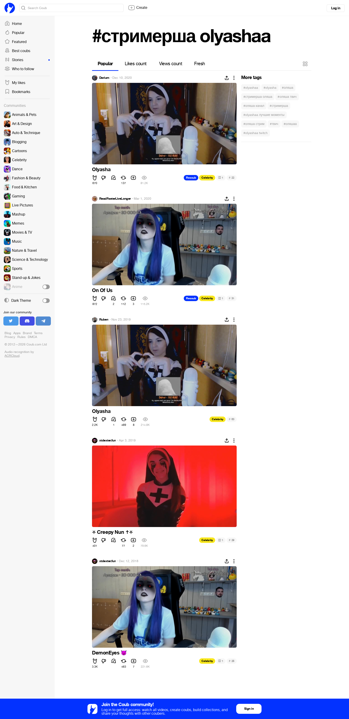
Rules (21, 337)
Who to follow (19, 69)
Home (13, 24)
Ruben (103, 319)
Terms (38, 333)
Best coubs (17, 51)
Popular (14, 33)
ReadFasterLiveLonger (115, 198)
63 (231, 419)
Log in (335, 8)
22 (231, 177)
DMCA (32, 337)
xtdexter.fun (107, 440)
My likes (15, 83)
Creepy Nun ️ (112, 532)
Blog (8, 333)
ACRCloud (12, 356)
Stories (27, 60)
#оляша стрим (253, 124)
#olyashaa (250, 88)
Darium (104, 77)
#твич (274, 124)
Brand (27, 333)
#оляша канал (253, 106)
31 (231, 298)
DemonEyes (109, 653)
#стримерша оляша (257, 97)
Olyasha (101, 169)
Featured (15, 42)
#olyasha (270, 88)
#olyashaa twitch (255, 133)
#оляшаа (290, 124)
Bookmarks (17, 92)
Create (137, 7)
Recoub (191, 178)
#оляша (287, 88)
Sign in (249, 709)
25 (231, 661)
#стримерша (279, 106)
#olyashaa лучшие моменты (263, 115)
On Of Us (102, 290)
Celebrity (207, 178)
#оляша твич (287, 97)
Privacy (10, 337)
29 (231, 540)
